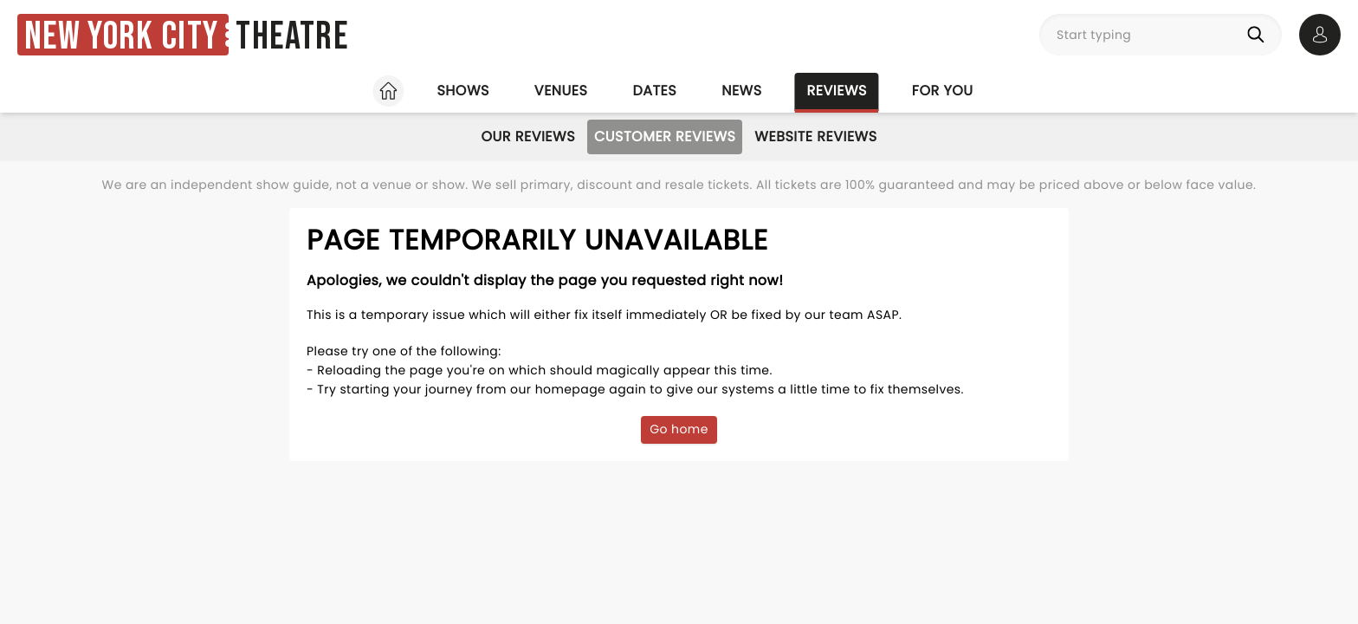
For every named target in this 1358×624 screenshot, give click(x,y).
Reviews (837, 91)
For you (942, 91)
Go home (679, 429)
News (741, 91)
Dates (654, 91)
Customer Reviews (664, 136)
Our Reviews (528, 136)
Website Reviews (815, 136)
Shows (462, 91)
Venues (561, 91)
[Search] (1259, 35)
